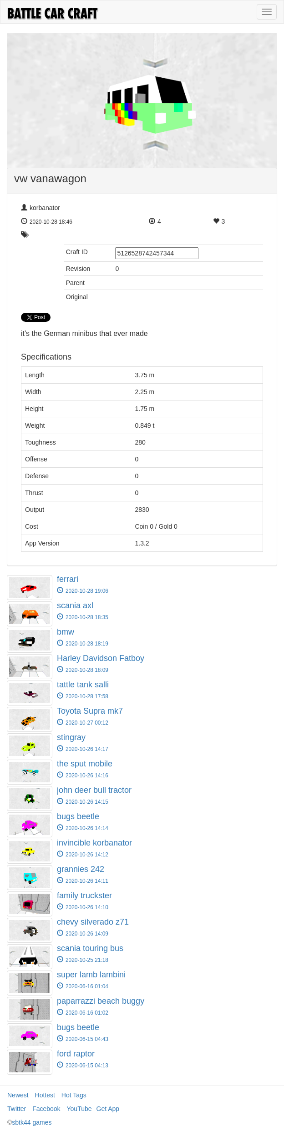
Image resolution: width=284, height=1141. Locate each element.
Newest (18, 1095)
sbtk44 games (31, 1122)
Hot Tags (73, 1095)
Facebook (46, 1108)
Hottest (45, 1095)
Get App (108, 1108)
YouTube (79, 1108)
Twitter (16, 1108)
